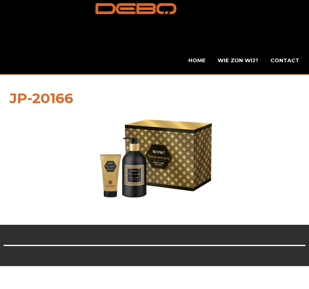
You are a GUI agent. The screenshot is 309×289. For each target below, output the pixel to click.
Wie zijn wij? (238, 60)
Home (197, 60)
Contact (284, 60)
